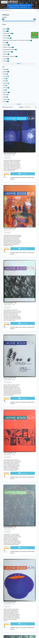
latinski (5, 97)
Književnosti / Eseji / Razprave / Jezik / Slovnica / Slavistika (17, 40)
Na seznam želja (8, 304)
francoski (6, 87)
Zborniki (6, 61)
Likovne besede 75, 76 (10, 378)
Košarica (34, 35)
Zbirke (6, 31)
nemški (6, 101)
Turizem (6, 58)
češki (5, 78)
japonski (5, 94)
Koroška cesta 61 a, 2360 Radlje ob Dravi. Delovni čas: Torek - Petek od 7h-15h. (19, 6)
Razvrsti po (21, 107)
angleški (6, 71)
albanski (5, 69)
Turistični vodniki (8, 51)
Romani (6, 28)
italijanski (6, 92)
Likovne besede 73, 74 (10, 453)
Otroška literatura (8, 33)
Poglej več (19, 63)
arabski (5, 74)
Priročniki (6, 45)
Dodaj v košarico (22, 173)
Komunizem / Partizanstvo (10, 56)
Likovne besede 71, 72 (10, 527)
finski (5, 85)
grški (5, 90)
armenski (6, 76)
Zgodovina (6, 35)
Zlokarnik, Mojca (7, 157)
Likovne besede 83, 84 (10, 153)
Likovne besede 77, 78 (10, 303)
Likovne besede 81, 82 (10, 228)
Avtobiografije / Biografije (10, 49)
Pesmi (5, 42)
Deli (13, 155)
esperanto (6, 83)
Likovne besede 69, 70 (10, 602)
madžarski (6, 99)
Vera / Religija (7, 38)
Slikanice (6, 54)
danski (5, 81)
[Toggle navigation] (36, 2)
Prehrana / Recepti (8, 47)
